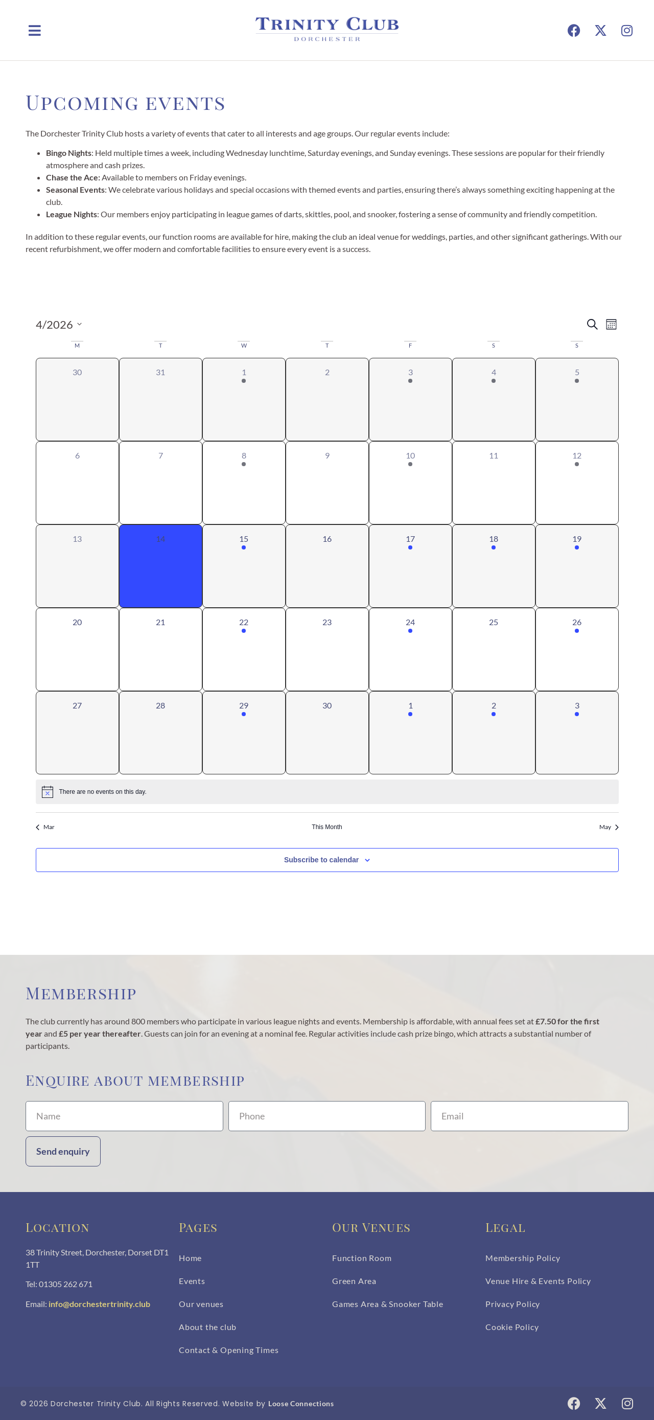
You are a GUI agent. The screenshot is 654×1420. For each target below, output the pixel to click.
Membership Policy (522, 1258)
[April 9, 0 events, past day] (327, 482)
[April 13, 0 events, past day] (77, 566)
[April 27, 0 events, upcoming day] (77, 732)
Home (190, 1258)
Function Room (361, 1258)
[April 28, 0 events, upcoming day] (160, 732)
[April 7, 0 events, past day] (160, 482)
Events (192, 1281)
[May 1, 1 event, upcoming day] (410, 732)
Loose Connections (301, 1403)
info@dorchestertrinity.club (99, 1304)
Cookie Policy (512, 1327)
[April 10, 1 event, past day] (410, 482)
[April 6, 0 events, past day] (77, 482)
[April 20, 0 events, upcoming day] (77, 649)
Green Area (354, 1281)
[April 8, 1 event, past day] (244, 482)
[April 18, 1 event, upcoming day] (493, 566)
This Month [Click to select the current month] (327, 827)
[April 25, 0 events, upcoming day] (493, 649)
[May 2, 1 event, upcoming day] (493, 732)
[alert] (327, 792)
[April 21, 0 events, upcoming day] (160, 649)
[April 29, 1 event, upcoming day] (244, 732)
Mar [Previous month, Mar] (45, 827)
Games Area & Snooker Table (387, 1304)
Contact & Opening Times (228, 1350)
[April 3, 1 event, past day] (410, 399)
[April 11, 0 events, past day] (493, 482)
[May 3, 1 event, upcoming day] (577, 732)
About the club (208, 1327)
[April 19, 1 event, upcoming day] (577, 566)
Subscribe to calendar (321, 860)
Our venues (201, 1304)
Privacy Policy (512, 1304)
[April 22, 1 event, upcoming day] (244, 649)
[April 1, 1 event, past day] (244, 399)
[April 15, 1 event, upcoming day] (244, 566)
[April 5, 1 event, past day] (577, 399)
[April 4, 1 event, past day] (493, 399)
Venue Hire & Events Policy (538, 1281)
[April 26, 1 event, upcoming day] (577, 649)
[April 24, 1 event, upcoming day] (410, 649)
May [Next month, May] (609, 827)
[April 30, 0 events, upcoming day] (327, 732)
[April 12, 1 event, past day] (577, 482)
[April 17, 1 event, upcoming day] (410, 566)
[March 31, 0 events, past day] (160, 399)
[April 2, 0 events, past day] (327, 399)
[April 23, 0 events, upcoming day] (327, 649)
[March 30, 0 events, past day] (77, 399)
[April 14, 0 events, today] (160, 566)
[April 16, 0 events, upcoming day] (327, 566)
